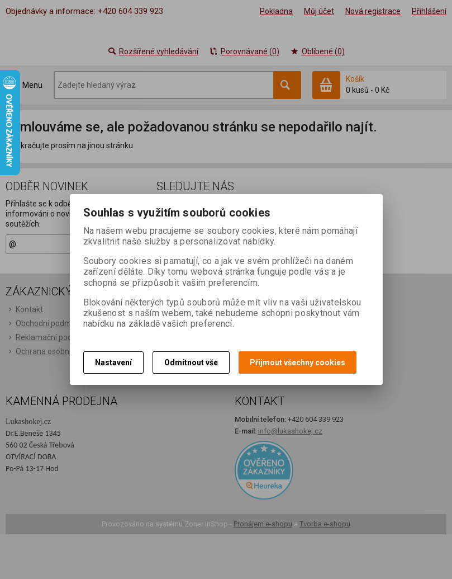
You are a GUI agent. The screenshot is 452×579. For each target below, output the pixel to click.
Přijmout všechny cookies (297, 362)
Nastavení (113, 362)
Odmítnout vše (191, 362)
